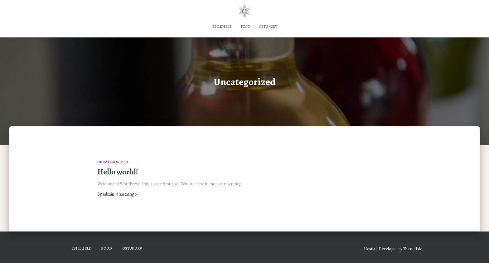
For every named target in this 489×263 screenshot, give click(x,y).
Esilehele (221, 26)
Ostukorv (268, 26)
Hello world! (117, 172)
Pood (245, 26)
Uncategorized (112, 161)
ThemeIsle (412, 249)
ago (126, 194)
